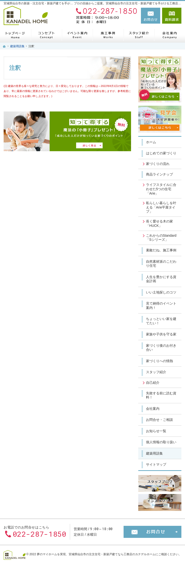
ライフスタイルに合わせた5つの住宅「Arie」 (161, 189)
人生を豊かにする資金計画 (161, 279)
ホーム (151, 142)
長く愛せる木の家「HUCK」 (159, 223)
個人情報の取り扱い (161, 442)
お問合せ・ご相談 (159, 420)
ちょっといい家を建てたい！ (161, 321)
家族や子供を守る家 (161, 334)
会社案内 (152, 409)
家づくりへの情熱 (159, 361)
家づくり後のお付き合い (161, 348)
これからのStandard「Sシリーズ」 (161, 238)
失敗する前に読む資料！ (161, 395)
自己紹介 (152, 383)
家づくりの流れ (158, 164)
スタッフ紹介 (156, 372)
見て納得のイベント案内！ (161, 305)
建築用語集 (154, 453)
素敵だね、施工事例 (161, 250)
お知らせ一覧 (156, 431)
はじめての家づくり (161, 153)
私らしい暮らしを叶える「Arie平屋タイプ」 (161, 207)
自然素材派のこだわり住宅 (161, 264)
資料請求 (171, 16)
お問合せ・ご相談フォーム (152, 532)
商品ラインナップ (159, 174)
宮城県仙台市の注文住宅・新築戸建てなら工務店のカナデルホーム (112, 554)
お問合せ (150, 16)
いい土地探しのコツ (161, 292)
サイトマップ (156, 464)
